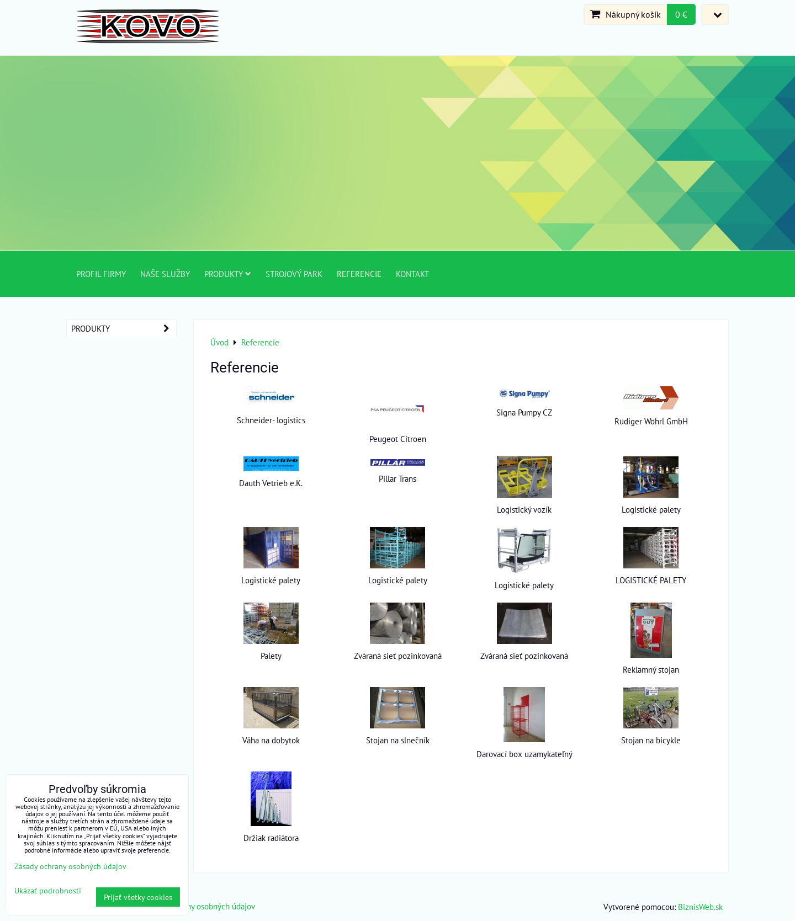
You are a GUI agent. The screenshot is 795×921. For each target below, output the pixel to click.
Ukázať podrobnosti (47, 890)
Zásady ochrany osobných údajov (198, 906)
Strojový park (294, 273)
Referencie (359, 273)
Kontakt (412, 273)
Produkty (227, 273)
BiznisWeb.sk (700, 906)
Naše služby (165, 273)
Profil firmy (101, 273)
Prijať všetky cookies (138, 897)
